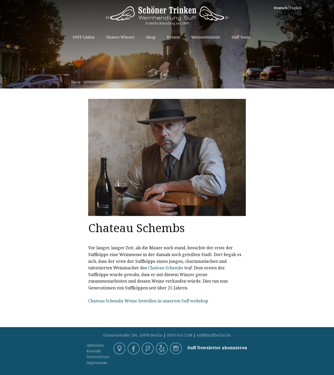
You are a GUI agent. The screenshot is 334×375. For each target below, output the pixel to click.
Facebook (134, 348)
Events (173, 37)
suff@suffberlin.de (214, 335)
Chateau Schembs (165, 268)
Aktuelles (95, 345)
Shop (151, 37)
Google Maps (120, 348)
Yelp (162, 348)
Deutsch (281, 7)
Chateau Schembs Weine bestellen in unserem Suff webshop (148, 301)
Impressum (97, 362)
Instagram (176, 348)
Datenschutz (98, 356)
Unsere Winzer (120, 37)
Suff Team (241, 37)
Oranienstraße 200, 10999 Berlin (132, 335)
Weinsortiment (205, 37)
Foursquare (148, 348)
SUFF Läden (84, 37)
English (296, 7)
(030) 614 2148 (179, 335)
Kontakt (94, 350)
